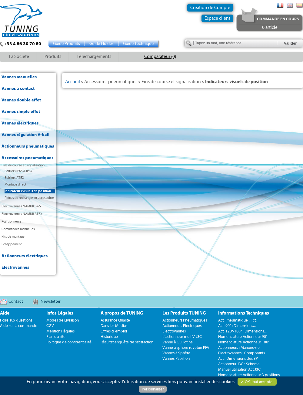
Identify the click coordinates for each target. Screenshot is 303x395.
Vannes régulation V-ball (25, 134)
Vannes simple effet (21, 111)
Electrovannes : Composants (241, 353)
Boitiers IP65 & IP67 (18, 171)
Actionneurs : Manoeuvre (239, 347)
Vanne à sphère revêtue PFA (185, 347)
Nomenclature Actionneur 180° (243, 342)
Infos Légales (59, 313)
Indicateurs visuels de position (28, 191)
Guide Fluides (101, 43)
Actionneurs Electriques (181, 325)
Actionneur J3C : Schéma (238, 364)
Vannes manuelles (19, 77)
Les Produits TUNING (184, 313)
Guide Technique (138, 43)
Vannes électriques (20, 123)
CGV (50, 325)
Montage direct (15, 184)
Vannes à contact (18, 88)
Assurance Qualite (115, 320)
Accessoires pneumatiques (27, 157)
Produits (53, 56)
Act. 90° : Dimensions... (237, 325)
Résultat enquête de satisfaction (127, 342)
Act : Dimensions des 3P (238, 358)
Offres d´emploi (114, 331)
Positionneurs (12, 221)
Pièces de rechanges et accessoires (30, 198)
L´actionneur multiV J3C (182, 336)
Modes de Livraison (62, 320)
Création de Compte (210, 7)
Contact (15, 301)
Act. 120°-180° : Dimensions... (242, 331)
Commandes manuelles (18, 229)
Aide (4, 313)
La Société (19, 56)
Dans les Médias (114, 325)
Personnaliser (153, 389)
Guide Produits (66, 43)
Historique (109, 336)
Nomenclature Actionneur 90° (242, 336)
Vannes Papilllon (176, 358)
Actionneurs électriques (25, 256)
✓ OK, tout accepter (257, 382)
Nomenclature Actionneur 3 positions (249, 375)
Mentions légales (60, 331)
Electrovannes (15, 267)
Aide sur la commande (18, 325)
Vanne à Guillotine (177, 342)
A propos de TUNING (122, 313)
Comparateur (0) (160, 56)
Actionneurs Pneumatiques (184, 320)
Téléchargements (94, 56)
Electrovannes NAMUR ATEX (22, 214)
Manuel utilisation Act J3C (239, 369)
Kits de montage (13, 237)
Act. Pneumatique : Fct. (237, 320)
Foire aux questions (16, 320)
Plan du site (55, 336)
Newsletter (51, 301)
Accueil (72, 81)
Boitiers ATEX (14, 178)
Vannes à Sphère (176, 353)
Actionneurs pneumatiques (28, 146)
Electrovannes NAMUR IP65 (21, 206)
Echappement (12, 244)
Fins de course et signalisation (23, 165)
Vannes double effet (21, 100)
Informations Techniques (243, 313)
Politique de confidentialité (69, 342)
